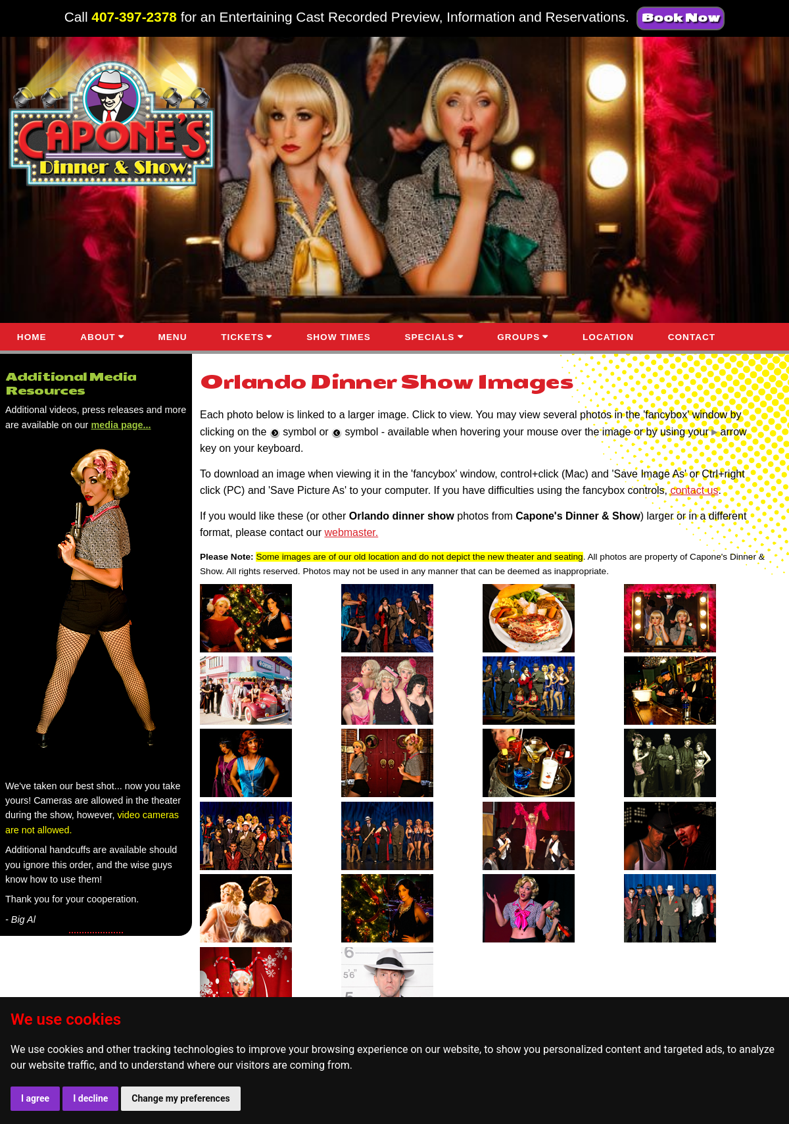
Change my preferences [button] (180, 1098)
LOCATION (608, 337)
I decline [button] (90, 1098)
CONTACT (691, 337)
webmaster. (351, 532)
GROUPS (518, 337)
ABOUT (97, 337)
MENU (172, 337)
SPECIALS (429, 337)
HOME (32, 337)
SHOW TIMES (338, 337)
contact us (695, 490)
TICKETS (242, 337)
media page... (121, 425)
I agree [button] (35, 1098)
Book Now (680, 18)
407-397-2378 (134, 16)
